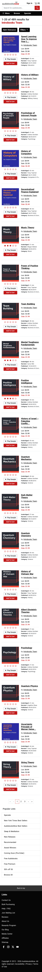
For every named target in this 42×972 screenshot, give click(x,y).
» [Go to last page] (31, 801)
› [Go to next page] (28, 801)
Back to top (21, 888)
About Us (5, 921)
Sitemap (5, 942)
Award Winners (10, 848)
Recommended (10, 842)
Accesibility (19, 964)
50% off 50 (8, 869)
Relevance (9, 30)
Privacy (29, 964)
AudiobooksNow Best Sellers (15, 826)
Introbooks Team (30, 45)
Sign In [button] (29, 3)
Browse (17, 13)
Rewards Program (9, 925)
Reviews (5, 917)
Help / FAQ (6, 909)
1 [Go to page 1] (17, 801)
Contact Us (6, 900)
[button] (7, 13)
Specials (27, 13)
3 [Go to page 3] (24, 801)
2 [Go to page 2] (21, 801)
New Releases (9, 837)
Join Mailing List (8, 913)
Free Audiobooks (11, 858)
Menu (6, 13)
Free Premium (9, 864)
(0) (37, 3)
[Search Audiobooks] (37, 8)
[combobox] (21, 8)
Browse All (8, 875)
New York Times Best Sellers (15, 821)
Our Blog (5, 930)
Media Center (7, 934)
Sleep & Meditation (11, 831)
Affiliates (5, 938)
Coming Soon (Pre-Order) (14, 853)
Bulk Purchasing (8, 904)
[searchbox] (18, 8)
